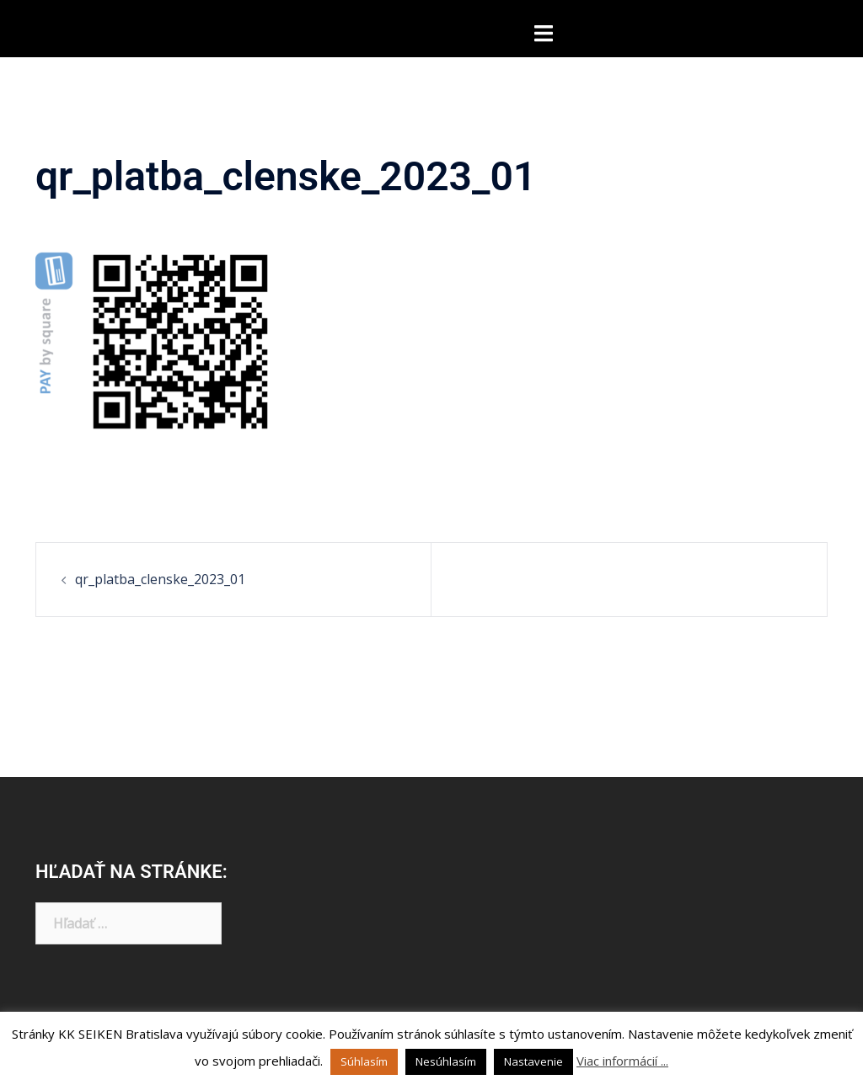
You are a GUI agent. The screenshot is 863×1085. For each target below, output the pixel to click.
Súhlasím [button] (364, 1061)
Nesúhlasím (445, 1061)
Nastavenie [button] (533, 1061)
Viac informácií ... (622, 1060)
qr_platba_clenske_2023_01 (160, 579)
